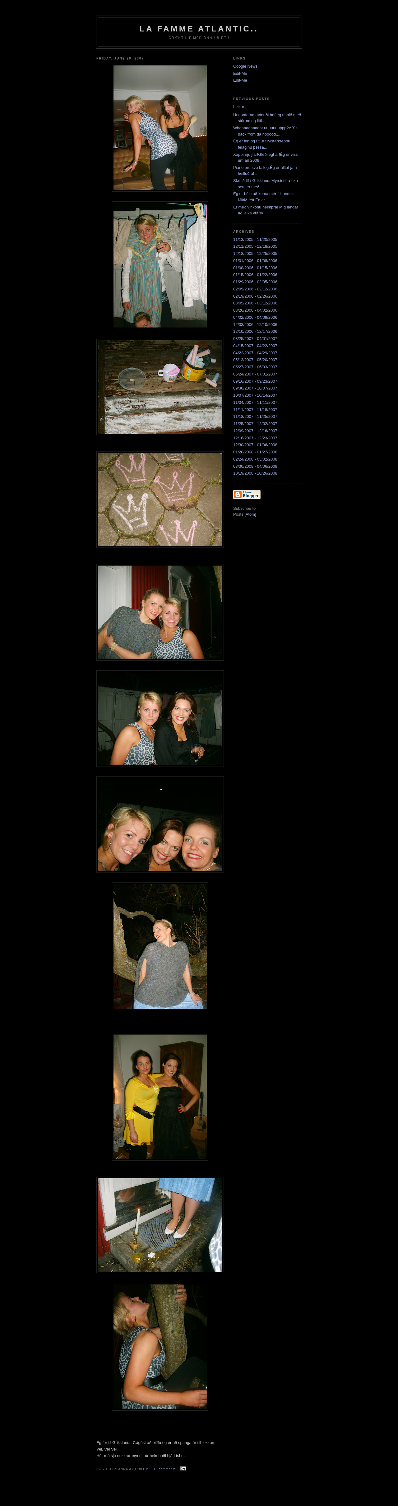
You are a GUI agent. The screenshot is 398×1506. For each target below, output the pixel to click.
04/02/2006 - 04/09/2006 (255, 317)
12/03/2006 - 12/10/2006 (255, 324)
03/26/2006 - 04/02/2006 (255, 310)
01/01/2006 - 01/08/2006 (255, 260)
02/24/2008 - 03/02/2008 (255, 459)
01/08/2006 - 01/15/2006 (255, 267)
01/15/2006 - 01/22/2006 (255, 274)
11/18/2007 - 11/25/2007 (255, 416)
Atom (250, 514)
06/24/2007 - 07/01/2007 (255, 374)
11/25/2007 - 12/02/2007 (255, 423)
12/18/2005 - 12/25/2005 (255, 253)
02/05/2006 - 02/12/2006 (255, 289)
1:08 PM (142, 1469)
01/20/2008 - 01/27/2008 (255, 452)
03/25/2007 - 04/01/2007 (255, 338)
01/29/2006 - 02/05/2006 (255, 282)
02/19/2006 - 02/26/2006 (255, 296)
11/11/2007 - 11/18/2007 (255, 409)
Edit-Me (240, 73)
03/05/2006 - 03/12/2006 (255, 303)
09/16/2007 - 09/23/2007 (255, 381)
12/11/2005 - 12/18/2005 (255, 246)
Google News (245, 66)
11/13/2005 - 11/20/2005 (255, 239)
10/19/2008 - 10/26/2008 (255, 473)
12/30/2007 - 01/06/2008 (255, 444)
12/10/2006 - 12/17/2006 (255, 331)
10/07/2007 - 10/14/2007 (255, 395)
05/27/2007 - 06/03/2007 (255, 367)
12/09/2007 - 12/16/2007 (255, 430)
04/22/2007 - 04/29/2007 (255, 353)
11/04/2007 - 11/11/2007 (255, 402)
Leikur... (240, 106)
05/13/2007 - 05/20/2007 (255, 359)
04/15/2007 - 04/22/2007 (255, 345)
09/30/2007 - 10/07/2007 (255, 388)
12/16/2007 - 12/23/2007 (255, 438)
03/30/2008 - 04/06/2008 (255, 466)
